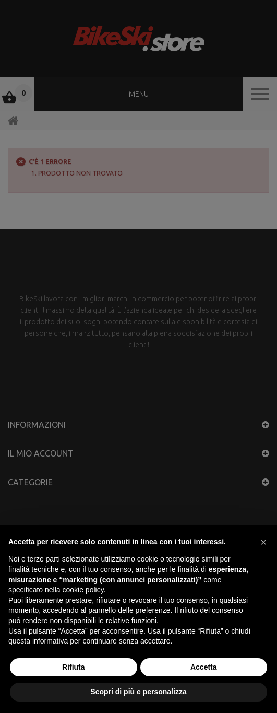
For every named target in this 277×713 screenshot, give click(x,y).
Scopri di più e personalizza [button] (138, 691)
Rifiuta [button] (73, 667)
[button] (263, 542)
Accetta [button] (203, 667)
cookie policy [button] (83, 590)
